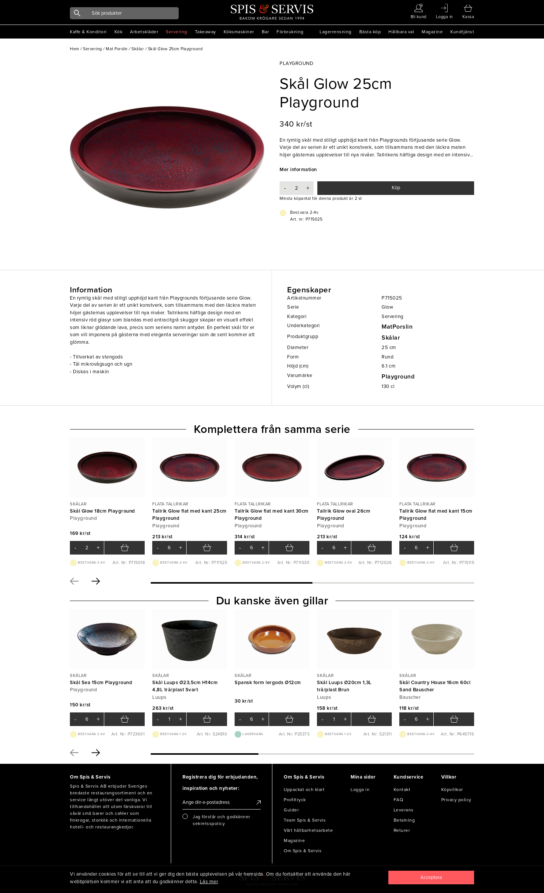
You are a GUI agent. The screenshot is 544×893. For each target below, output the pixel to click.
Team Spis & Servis (305, 820)
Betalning (404, 820)
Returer (402, 830)
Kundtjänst (462, 31)
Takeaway (205, 31)
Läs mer (209, 882)
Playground (398, 376)
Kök (118, 31)
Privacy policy (456, 799)
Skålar (391, 337)
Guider (291, 810)
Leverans (404, 810)
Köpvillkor (452, 789)
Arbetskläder (144, 31)
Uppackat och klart (304, 789)
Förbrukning (290, 31)
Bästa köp (370, 31)
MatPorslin (397, 327)
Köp (396, 188)
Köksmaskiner (239, 31)
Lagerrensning (336, 31)
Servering (176, 31)
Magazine (432, 31)
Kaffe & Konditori (88, 31)
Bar (265, 31)
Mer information (298, 170)
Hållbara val (401, 31)
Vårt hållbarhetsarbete (308, 830)
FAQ (398, 799)
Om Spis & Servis (302, 850)
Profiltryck (295, 799)
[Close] (431, 877)
